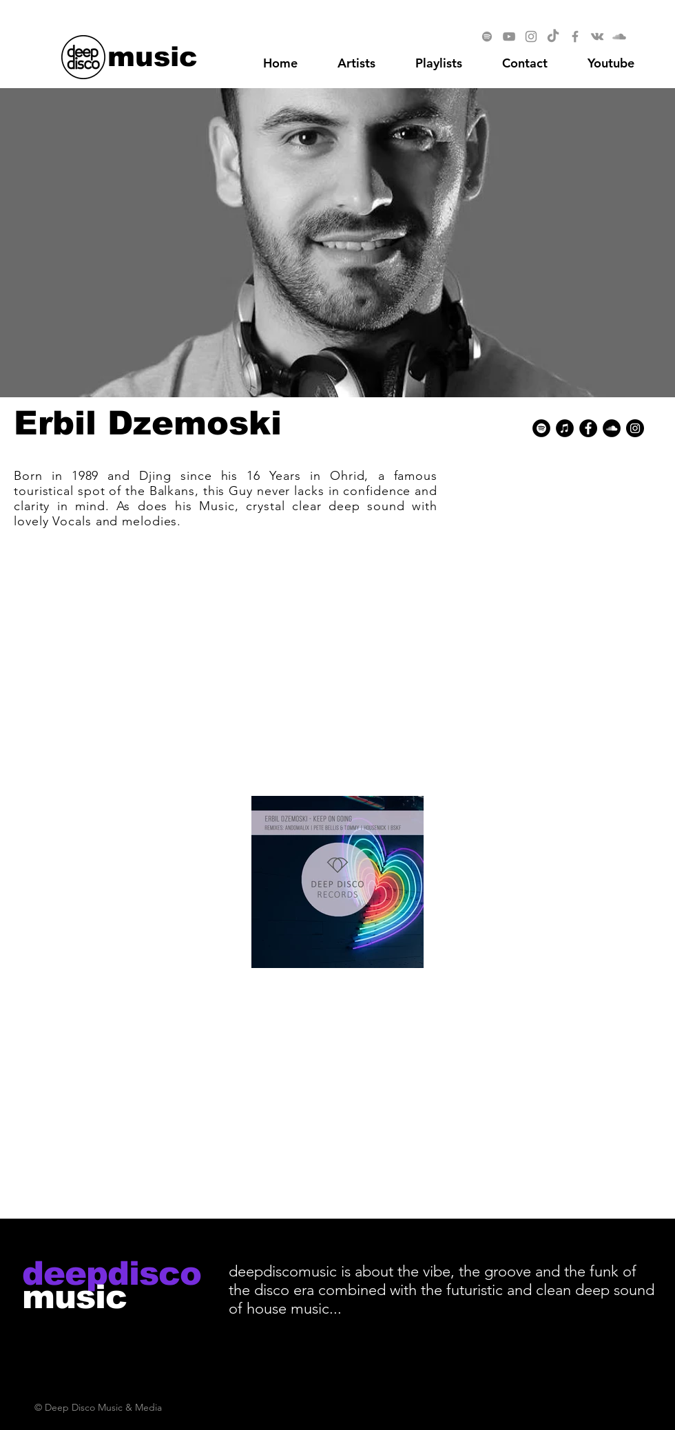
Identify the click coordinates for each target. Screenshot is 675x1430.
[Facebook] (575, 36)
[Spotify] (487, 36)
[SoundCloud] (619, 36)
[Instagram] (531, 36)
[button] (611, 63)
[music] (152, 56)
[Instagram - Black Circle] (635, 428)
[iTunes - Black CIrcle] (565, 428)
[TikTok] (553, 36)
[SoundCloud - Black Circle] (612, 428)
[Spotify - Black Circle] (541, 428)
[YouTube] (509, 36)
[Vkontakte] (597, 36)
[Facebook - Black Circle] (588, 428)
